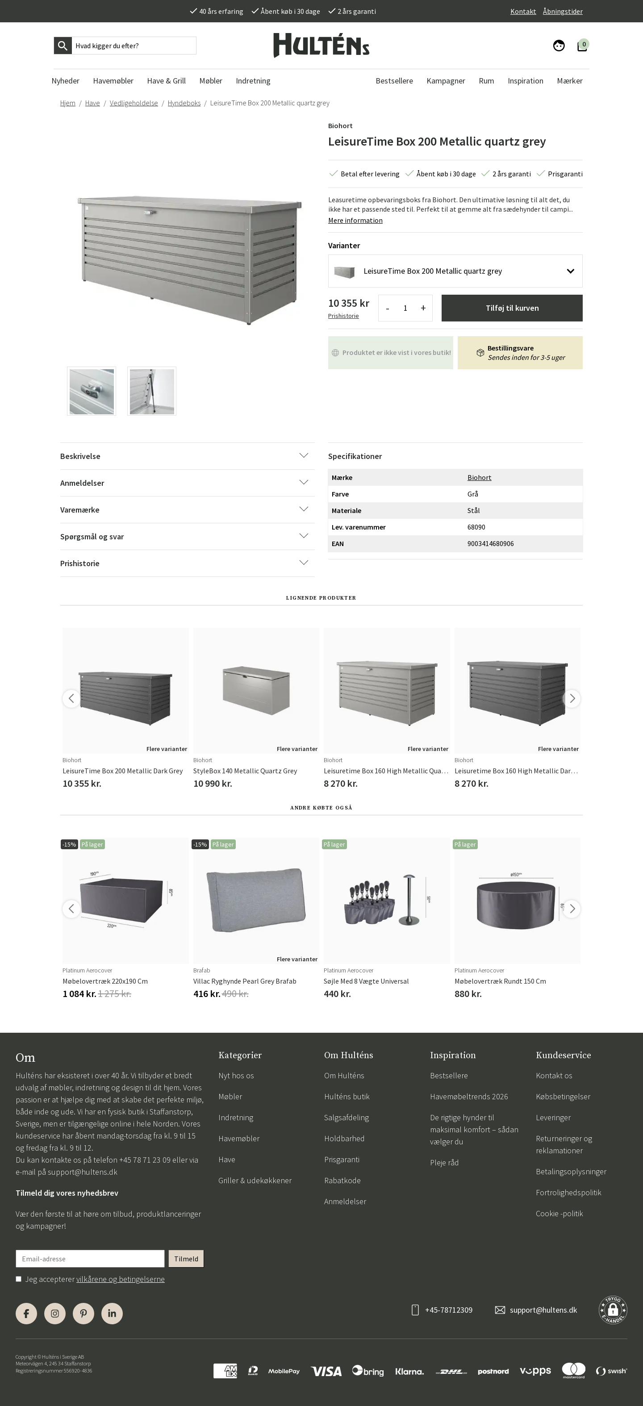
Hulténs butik (347, 1096)
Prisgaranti (341, 1159)
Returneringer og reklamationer (564, 1144)
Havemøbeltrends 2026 (469, 1096)
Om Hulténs (344, 1075)
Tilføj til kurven (512, 308)
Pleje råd (444, 1162)
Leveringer (553, 1117)
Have (92, 102)
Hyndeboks (184, 102)
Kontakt (523, 11)
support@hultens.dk (82, 1172)
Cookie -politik (559, 1213)
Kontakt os (554, 1075)
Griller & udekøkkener (255, 1180)
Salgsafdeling (346, 1117)
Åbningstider (563, 11)
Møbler (230, 1096)
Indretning (235, 1117)
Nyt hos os (236, 1075)
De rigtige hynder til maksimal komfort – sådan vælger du (474, 1129)
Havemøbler (238, 1138)
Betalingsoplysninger (571, 1171)
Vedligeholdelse (134, 102)
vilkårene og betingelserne (120, 1279)
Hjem (67, 102)
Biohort (340, 125)
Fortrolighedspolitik (568, 1192)
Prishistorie (343, 316)
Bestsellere (449, 1075)
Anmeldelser (345, 1201)
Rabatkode (342, 1180)
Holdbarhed (344, 1138)
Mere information (355, 220)
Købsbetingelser (563, 1096)
